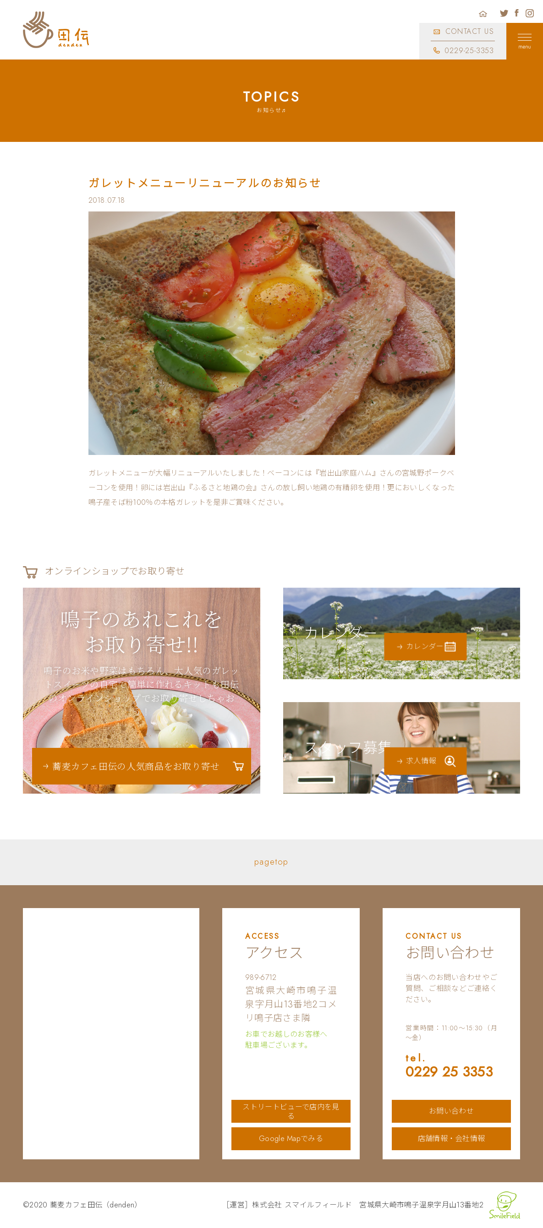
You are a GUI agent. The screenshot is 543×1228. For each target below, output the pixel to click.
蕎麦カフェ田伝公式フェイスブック (517, 13)
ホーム (483, 13)
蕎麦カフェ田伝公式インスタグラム (530, 13)
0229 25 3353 (451, 1067)
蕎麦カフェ (56, 29)
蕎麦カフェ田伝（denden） (96, 1205)
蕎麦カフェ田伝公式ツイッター (504, 13)
